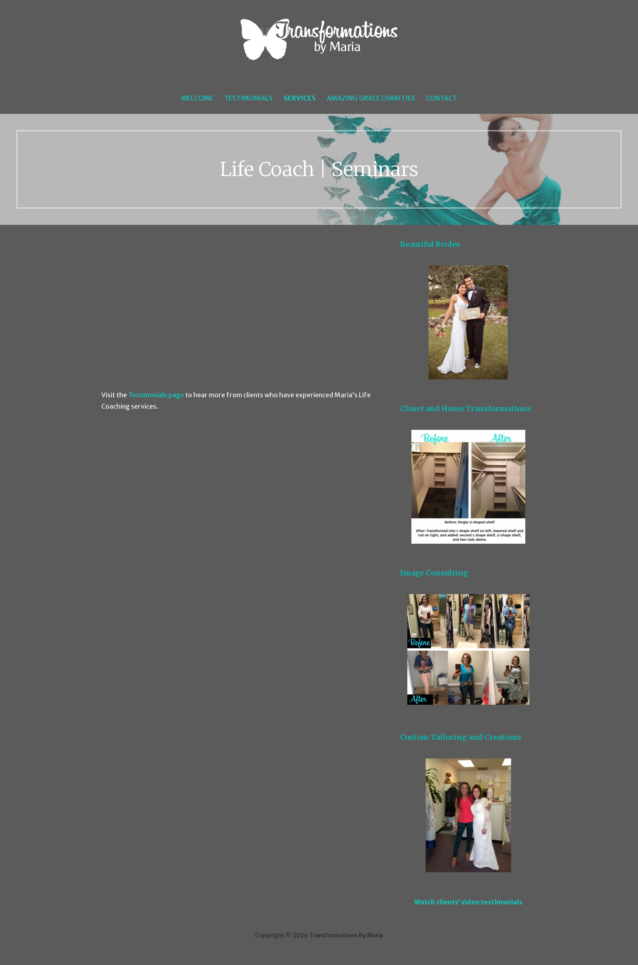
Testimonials (248, 98)
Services (300, 98)
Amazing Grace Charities (371, 98)
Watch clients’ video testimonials (468, 902)
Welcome (197, 98)
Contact (441, 98)
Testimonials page (156, 395)
